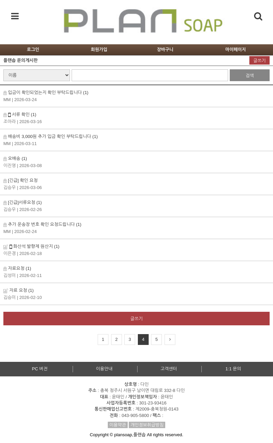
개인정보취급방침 (147, 424)
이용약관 (117, 424)
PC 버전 (40, 368)
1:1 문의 (233, 368)
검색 (250, 75)
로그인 (33, 49)
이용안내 (104, 368)
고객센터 (168, 368)
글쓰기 (259, 60)
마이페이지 (235, 49)
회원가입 (99, 49)
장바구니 (165, 49)
